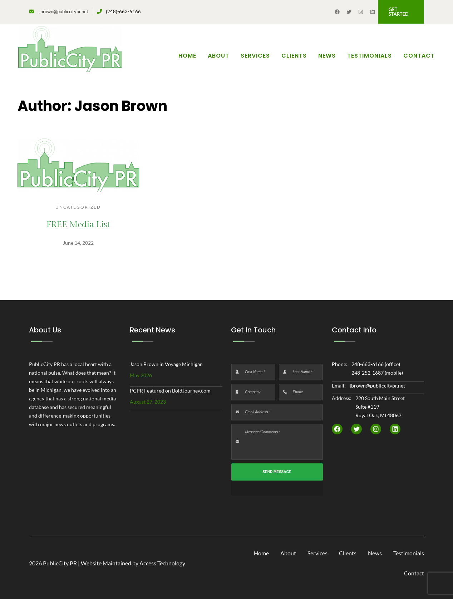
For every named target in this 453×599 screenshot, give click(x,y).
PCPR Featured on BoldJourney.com (170, 391)
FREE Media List (78, 225)
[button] (401, 12)
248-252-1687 (367, 373)
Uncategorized (78, 207)
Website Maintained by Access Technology (133, 563)
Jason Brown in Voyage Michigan (166, 364)
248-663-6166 (367, 364)
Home (187, 56)
